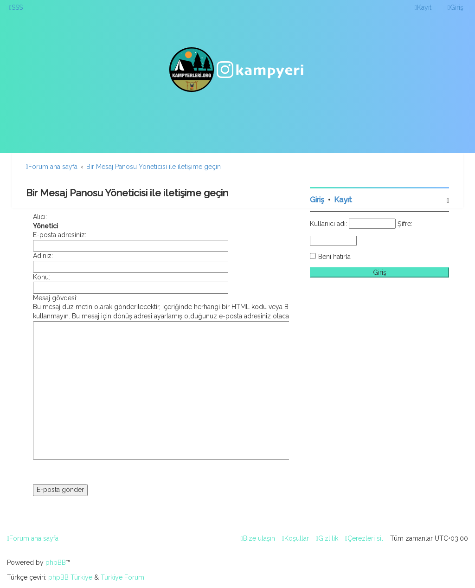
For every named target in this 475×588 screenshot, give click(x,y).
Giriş (317, 199)
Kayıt (343, 199)
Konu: (41, 277)
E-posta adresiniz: (59, 235)
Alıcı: (40, 216)
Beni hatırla (334, 256)
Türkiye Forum (122, 577)
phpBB (55, 562)
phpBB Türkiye (70, 577)
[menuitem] (16, 7)
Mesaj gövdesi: (55, 298)
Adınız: (43, 255)
